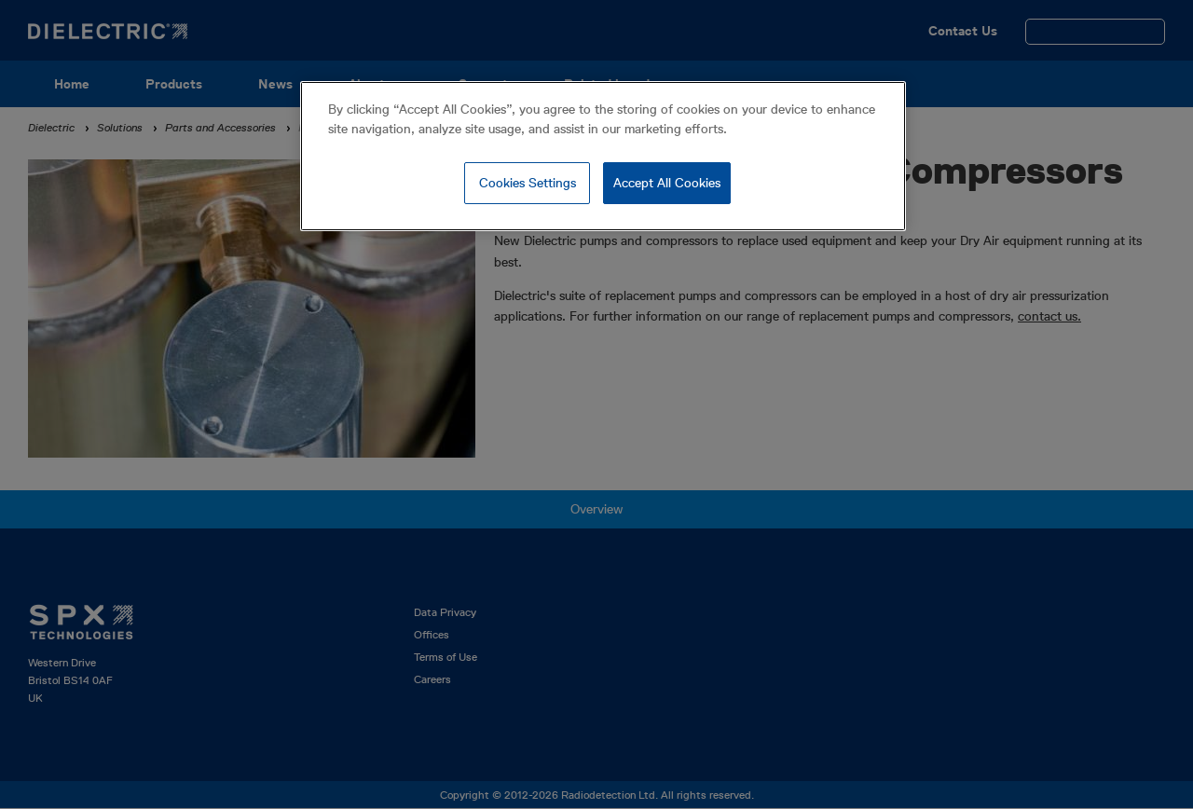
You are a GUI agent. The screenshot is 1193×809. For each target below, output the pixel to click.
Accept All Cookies (666, 182)
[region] (603, 156)
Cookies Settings (527, 182)
